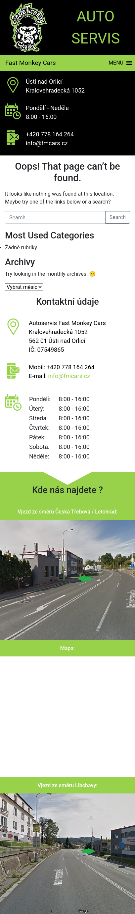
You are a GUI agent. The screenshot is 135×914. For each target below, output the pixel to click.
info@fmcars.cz (47, 143)
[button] (116, 63)
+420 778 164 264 (50, 134)
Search (118, 217)
